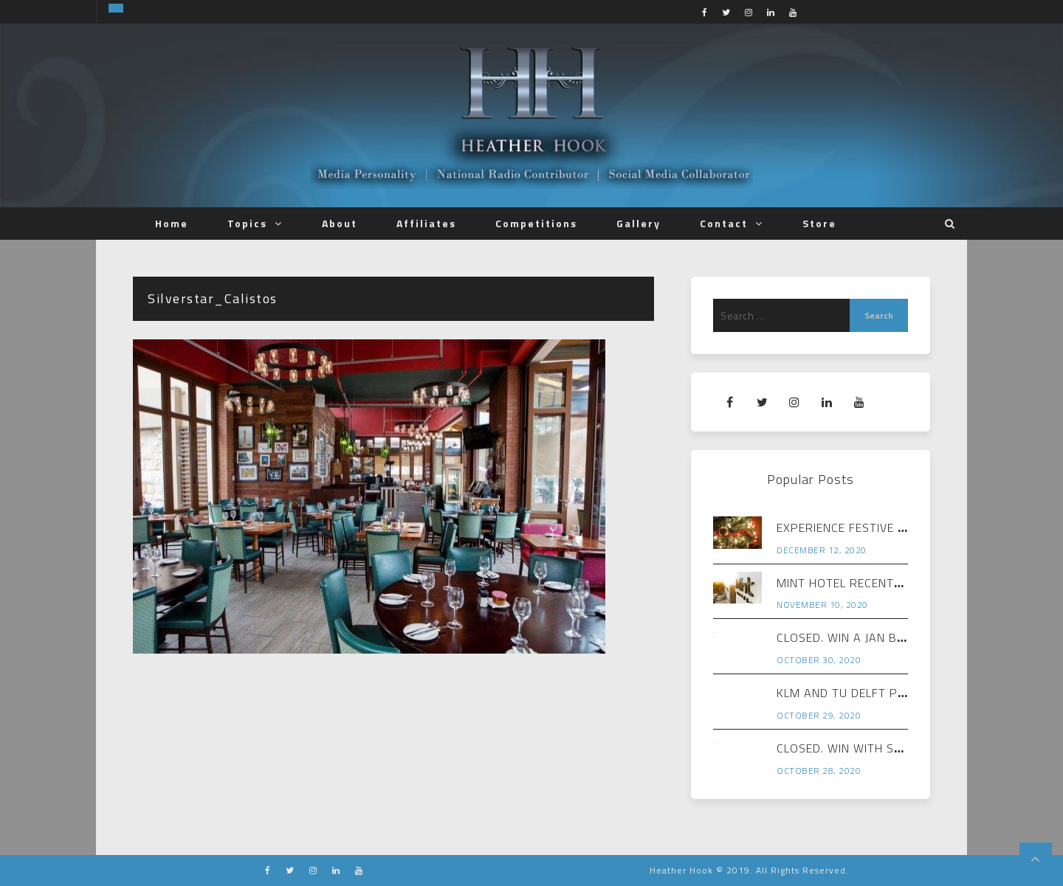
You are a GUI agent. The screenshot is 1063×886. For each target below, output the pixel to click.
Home (171, 223)
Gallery (638, 223)
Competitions (536, 223)
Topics (247, 223)
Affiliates (426, 223)
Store (819, 223)
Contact (724, 223)
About (339, 223)
